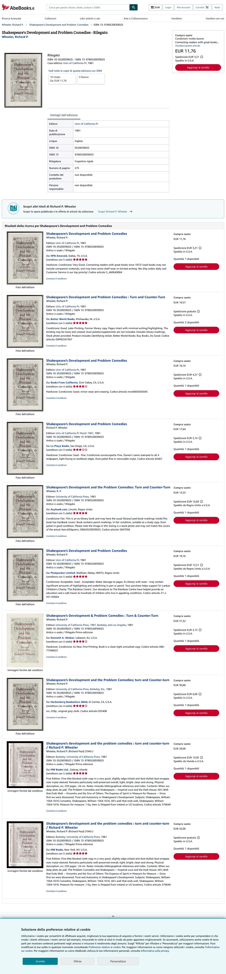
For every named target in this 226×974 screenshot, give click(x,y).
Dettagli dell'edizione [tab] (64, 115)
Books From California (64, 382)
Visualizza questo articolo (187, 45)
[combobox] (88, 7)
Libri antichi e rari (90, 18)
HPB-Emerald (59, 255)
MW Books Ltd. (60, 769)
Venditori (176, 18)
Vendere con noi (215, 18)
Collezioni (50, 18)
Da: (62, 78)
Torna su (113, 918)
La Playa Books (60, 445)
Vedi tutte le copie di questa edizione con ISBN (75, 70)
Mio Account (183, 7)
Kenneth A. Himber (62, 637)
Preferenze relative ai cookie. (105, 947)
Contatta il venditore (56, 278)
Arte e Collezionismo (136, 18)
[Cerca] (134, 7)
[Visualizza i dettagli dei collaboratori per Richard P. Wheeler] (15, 37)
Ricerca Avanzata (11, 18)
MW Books (57, 849)
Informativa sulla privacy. (155, 950)
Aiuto (217, 7)
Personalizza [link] (118, 961)
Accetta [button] (40, 961)
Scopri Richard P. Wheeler (115, 211)
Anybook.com (59, 509)
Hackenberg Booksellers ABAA (69, 701)
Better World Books (63, 319)
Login (168, 7)
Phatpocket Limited (63, 572)
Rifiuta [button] (77, 961)
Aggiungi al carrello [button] (198, 67)
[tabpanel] (108, 156)
